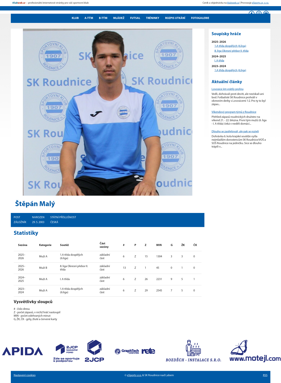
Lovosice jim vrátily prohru (228, 89)
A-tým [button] (89, 18)
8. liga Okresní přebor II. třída (231, 51)
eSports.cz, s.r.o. (260, 3)
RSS (265, 375)
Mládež (118, 18)
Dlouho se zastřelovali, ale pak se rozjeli (235, 131)
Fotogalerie (200, 18)
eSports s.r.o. (134, 375)
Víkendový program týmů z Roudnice (234, 112)
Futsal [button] (135, 18)
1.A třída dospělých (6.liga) (230, 46)
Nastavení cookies (25, 375)
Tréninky (152, 18)
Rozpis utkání (175, 18)
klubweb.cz (233, 3)
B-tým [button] (103, 18)
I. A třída (219, 60)
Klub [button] (75, 18)
